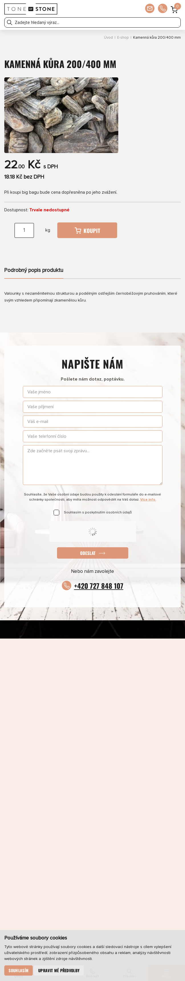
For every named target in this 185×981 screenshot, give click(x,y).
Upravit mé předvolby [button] (59, 970)
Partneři (48, 847)
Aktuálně (136, 803)
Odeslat (87, 553)
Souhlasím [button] (19, 970)
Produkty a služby (48, 803)
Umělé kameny (136, 825)
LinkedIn (93, 689)
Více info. (148, 499)
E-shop (123, 38)
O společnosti (136, 836)
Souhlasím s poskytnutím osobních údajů (98, 512)
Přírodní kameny (48, 825)
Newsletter (49, 858)
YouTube (158, 689)
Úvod (108, 38)
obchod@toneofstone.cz (92, 742)
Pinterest (125, 689)
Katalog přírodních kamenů (48, 814)
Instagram (60, 689)
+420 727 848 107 (99, 586)
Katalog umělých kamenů (136, 814)
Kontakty (136, 847)
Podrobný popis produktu (33, 270)
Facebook (26, 689)
